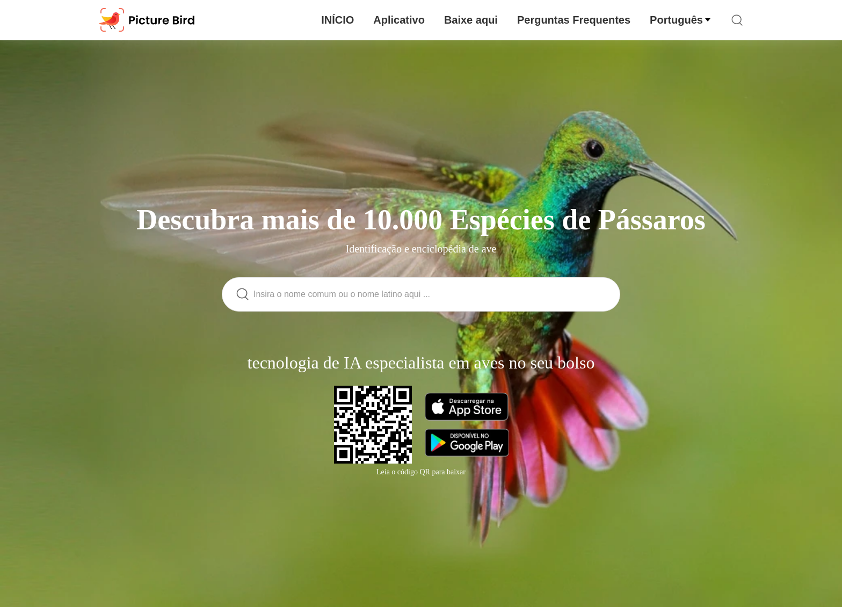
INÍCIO (337, 20)
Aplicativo (399, 20)
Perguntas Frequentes (573, 20)
